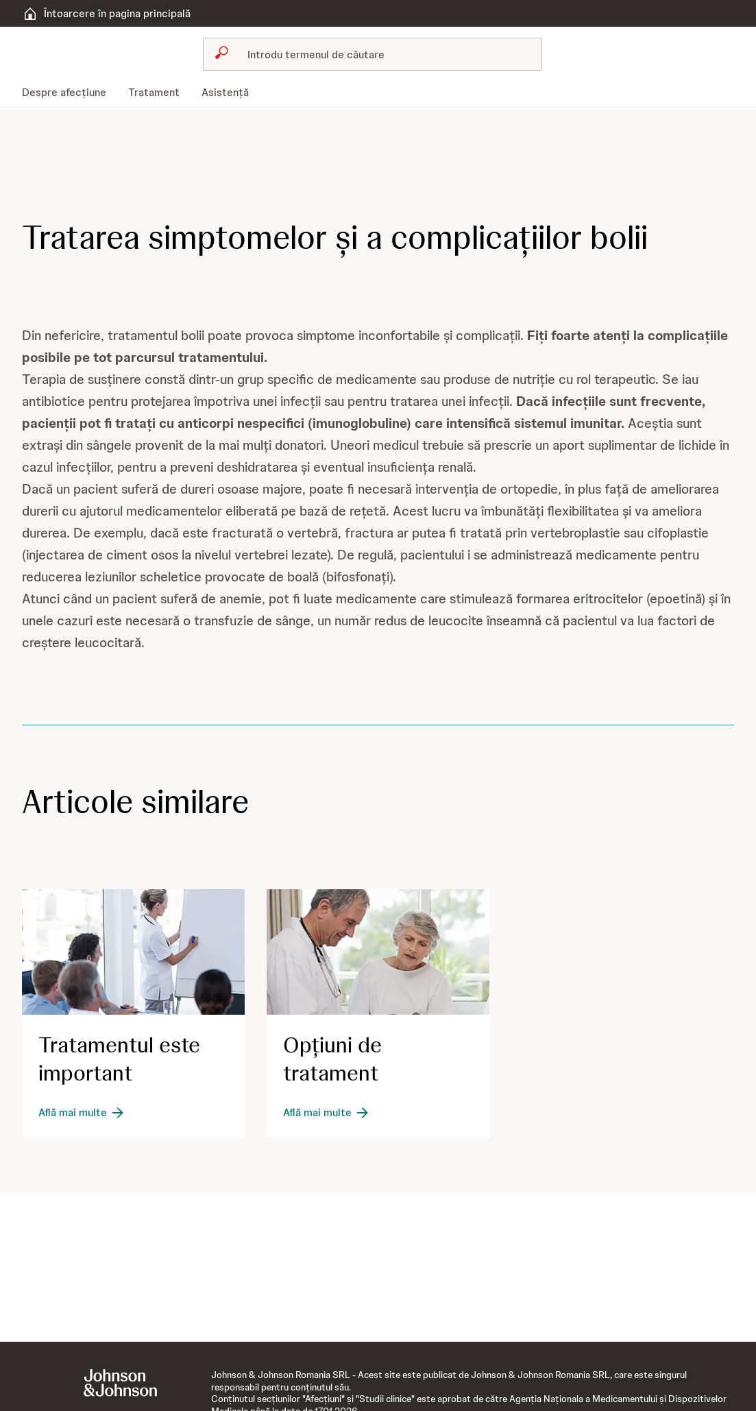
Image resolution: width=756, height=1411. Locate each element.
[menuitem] (69, 92)
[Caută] (381, 54)
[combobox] (373, 54)
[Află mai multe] (82, 1113)
